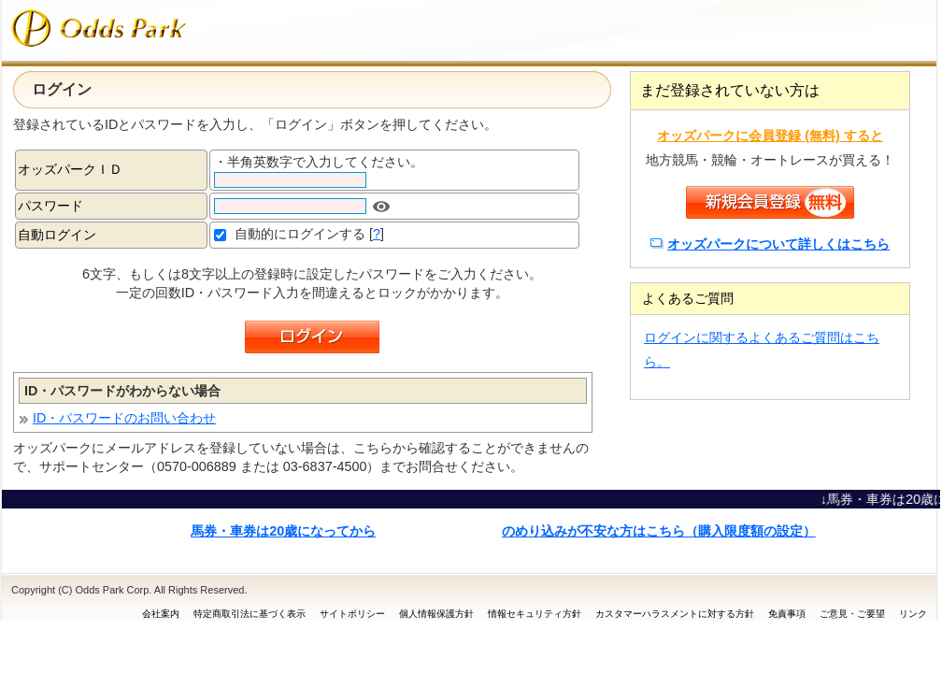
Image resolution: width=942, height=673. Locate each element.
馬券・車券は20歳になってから (283, 530)
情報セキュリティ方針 (534, 614)
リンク (913, 614)
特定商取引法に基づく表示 (249, 614)
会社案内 (160, 614)
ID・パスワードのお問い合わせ (124, 417)
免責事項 (787, 614)
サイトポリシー (352, 614)
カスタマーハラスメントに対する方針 (674, 614)
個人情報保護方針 (436, 614)
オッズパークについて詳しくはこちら (778, 243)
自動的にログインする (300, 233)
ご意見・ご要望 (852, 614)
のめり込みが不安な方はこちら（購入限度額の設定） (659, 530)
